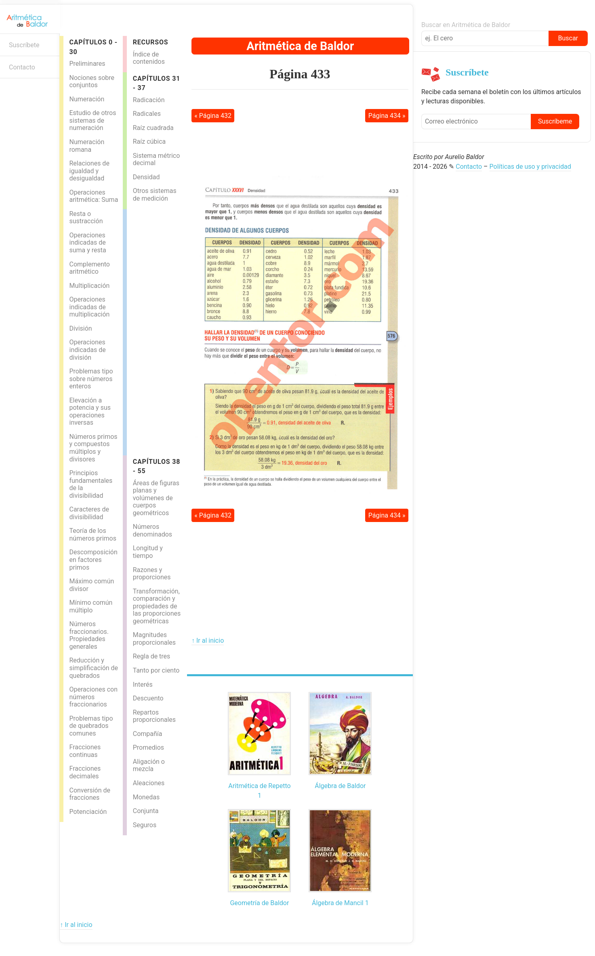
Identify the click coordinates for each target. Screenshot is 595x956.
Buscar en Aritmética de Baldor (465, 25)
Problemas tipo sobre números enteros (91, 378)
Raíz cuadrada (153, 128)
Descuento (148, 698)
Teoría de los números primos (92, 534)
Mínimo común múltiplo (90, 606)
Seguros (144, 825)
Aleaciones (148, 783)
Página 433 (299, 74)
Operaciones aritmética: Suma (93, 196)
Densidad (146, 177)
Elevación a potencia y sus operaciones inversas (89, 411)
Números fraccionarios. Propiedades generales (89, 635)
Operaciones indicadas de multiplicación (89, 307)
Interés (143, 684)
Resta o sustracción (86, 217)
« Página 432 (212, 116)
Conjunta (146, 811)
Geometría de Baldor (259, 903)
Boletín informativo (10, 91)
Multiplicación (89, 285)
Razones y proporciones (152, 573)
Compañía (147, 734)
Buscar (568, 38)
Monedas (146, 797)
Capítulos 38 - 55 (156, 466)
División (80, 328)
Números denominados (152, 530)
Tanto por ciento (156, 670)
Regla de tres (151, 656)
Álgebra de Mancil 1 (340, 903)
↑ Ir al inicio (207, 640)
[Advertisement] (159, 330)
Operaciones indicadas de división (87, 349)
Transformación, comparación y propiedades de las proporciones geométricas (157, 606)
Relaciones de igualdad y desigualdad (89, 170)
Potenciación (88, 812)
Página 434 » (387, 116)
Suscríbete (24, 45)
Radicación (149, 100)
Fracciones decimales (85, 772)
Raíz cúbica (149, 141)
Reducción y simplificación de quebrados (93, 667)
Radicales (147, 113)
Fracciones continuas (85, 751)
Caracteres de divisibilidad (89, 513)
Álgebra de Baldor (340, 786)
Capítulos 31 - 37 (156, 83)
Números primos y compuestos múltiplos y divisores (93, 448)
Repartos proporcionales (154, 716)
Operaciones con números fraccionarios (93, 697)
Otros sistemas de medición (155, 194)
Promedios (148, 747)
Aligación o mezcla (149, 765)
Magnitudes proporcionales (154, 638)
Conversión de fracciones (89, 794)
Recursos (150, 42)
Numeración (86, 99)
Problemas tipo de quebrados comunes (91, 726)
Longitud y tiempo (148, 552)
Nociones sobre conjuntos (91, 81)
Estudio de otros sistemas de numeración (92, 120)
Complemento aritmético (89, 268)
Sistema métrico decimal (156, 159)
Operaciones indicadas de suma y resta (87, 242)
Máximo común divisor (91, 585)
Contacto (22, 67)
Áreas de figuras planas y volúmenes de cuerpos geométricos (156, 498)
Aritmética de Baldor (300, 46)
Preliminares (87, 63)
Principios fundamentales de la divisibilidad (90, 484)
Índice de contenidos (149, 58)
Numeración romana (86, 145)
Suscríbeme (555, 121)
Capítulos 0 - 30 (93, 46)
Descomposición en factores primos (93, 559)
